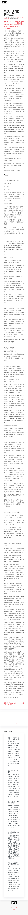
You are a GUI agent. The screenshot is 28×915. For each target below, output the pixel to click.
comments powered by (11, 723)
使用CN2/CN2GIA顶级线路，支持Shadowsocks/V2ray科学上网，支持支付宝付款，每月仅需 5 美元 (14, 23)
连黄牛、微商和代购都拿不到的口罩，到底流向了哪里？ (13, 739)
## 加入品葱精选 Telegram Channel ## (12, 27)
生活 (8, 18)
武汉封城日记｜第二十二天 (13, 832)
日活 (20, 17)
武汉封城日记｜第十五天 (13, 771)
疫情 (18, 17)
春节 (6, 18)
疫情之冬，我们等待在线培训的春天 (13, 802)
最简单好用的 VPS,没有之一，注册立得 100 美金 (14, 703)
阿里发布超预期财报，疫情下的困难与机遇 (13, 864)
